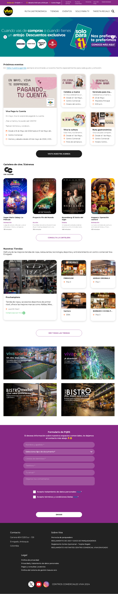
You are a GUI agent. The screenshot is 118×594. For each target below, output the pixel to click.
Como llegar (55, 3)
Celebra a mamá (72, 92)
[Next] (113, 37)
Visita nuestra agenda (16, 68)
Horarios (88, 2)
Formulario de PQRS (59, 432)
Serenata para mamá (102, 92)
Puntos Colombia (78, 2)
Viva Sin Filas (96, 2)
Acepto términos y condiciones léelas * (57, 497)
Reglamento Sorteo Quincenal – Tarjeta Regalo (70, 544)
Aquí (79, 492)
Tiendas (54, 11)
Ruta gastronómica (102, 130)
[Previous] (5, 37)
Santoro (67, 311)
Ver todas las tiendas (59, 333)
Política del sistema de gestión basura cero (39, 570)
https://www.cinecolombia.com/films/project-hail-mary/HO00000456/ (44, 204)
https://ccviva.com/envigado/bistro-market (30, 399)
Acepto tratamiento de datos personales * (59, 492)
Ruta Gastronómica (36, 11)
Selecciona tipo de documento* (40, 452)
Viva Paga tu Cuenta (16, 111)
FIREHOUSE (69, 278)
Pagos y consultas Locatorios (33, 567)
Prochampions (13, 297)
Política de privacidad (30, 560)
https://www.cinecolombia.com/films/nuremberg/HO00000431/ (73, 204)
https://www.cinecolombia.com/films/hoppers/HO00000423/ (103, 204)
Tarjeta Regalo (101, 11)
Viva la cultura (71, 130)
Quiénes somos (68, 2)
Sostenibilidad (106, 2)
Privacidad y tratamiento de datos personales (40, 563)
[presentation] (59, 505)
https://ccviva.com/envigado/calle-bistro (88, 399)
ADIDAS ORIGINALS (101, 278)
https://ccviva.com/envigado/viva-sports (30, 362)
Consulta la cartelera (59, 238)
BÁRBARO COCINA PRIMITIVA (103, 311)
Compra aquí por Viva (14, 313)
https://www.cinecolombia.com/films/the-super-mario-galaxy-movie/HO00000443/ (15, 204)
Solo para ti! (82, 11)
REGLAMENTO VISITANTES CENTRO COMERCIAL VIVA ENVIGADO (79, 547)
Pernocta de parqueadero (62, 537)
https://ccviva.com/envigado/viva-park (88, 362)
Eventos (67, 11)
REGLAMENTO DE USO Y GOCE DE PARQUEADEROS (73, 541)
